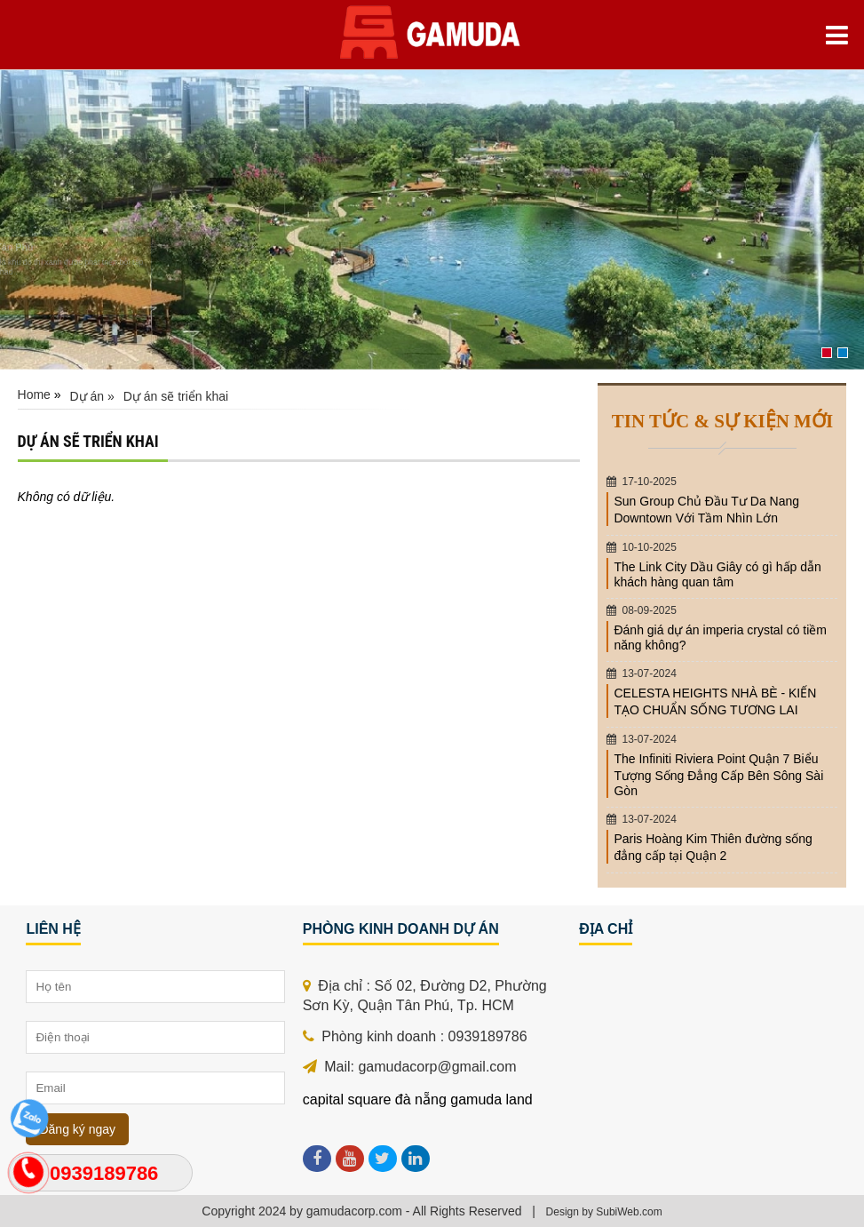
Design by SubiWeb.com (604, 1212)
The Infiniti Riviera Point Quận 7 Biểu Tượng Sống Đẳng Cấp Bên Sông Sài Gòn (718, 775)
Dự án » (92, 396)
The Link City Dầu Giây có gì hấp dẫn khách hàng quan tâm (717, 574)
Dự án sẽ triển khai (175, 396)
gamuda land (491, 1099)
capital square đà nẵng (375, 1099)
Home (34, 394)
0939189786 (104, 1173)
